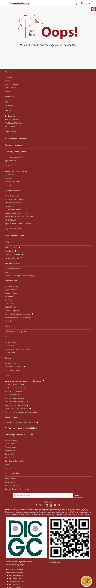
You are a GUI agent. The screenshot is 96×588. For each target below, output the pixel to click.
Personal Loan (10, 447)
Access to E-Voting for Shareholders (18, 317)
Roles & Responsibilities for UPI (16, 408)
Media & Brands (10, 88)
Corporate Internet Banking (15, 402)
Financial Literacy (11, 485)
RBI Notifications (11, 342)
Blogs (7, 464)
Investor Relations (11, 84)
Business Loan (10, 457)
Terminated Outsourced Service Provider (20, 423)
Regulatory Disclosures (13, 145)
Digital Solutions (11, 290)
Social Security (10, 482)
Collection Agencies (12, 310)
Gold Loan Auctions (12, 370)
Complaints (9, 251)
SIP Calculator (10, 126)
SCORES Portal (10, 307)
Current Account (11, 454)
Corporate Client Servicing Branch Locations (21, 412)
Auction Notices (10, 363)
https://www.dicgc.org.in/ (15, 564)
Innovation (9, 297)
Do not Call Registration (14, 203)
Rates (7, 272)
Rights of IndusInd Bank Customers (18, 223)
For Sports (9, 105)
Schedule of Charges (12, 269)
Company (8, 77)
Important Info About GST (14, 391)
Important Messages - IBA (14, 398)
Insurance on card (11, 286)
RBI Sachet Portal (11, 196)
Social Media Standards (13, 395)
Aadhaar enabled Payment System (17, 213)
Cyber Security (10, 131)
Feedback (8, 185)
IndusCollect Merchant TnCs (15, 405)
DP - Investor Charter (12, 210)
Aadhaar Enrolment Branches (16, 171)
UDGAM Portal (10, 353)
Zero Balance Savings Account (16, 461)
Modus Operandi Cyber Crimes (16, 138)
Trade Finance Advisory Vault (15, 331)
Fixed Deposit (10, 450)
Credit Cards (9, 444)
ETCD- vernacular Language (15, 388)
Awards (7, 81)
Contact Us (9, 178)
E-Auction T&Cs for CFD (13, 367)
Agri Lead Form (10, 160)
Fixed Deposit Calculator (14, 123)
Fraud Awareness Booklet (14, 235)
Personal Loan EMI (12, 119)
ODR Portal (9, 303)
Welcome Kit (9, 206)
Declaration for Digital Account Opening (19, 275)
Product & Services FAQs (14, 157)
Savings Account (11, 440)
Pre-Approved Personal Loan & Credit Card (21, 428)
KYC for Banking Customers (15, 199)
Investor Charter (11, 247)
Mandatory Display (12, 258)
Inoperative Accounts (13, 229)
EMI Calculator (10, 116)
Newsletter (9, 321)
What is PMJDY (10, 478)
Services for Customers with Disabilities (19, 216)
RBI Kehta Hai (10, 346)
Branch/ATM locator (12, 182)
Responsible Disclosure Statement (17, 314)
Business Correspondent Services (17, 489)
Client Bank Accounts (13, 254)
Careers (7, 91)
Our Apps (8, 300)
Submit (78, 495)
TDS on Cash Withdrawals (14, 384)
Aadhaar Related (11, 293)
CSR (6, 102)
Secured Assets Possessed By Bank (17, 349)
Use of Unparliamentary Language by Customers (23, 381)
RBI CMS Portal (10, 220)
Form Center (9, 175)
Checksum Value (11, 468)
